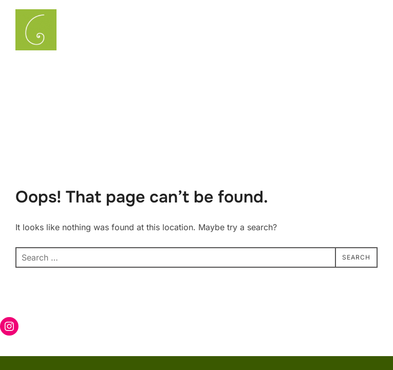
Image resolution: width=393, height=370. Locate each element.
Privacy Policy (39, 311)
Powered (282, 324)
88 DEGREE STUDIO (344, 324)
